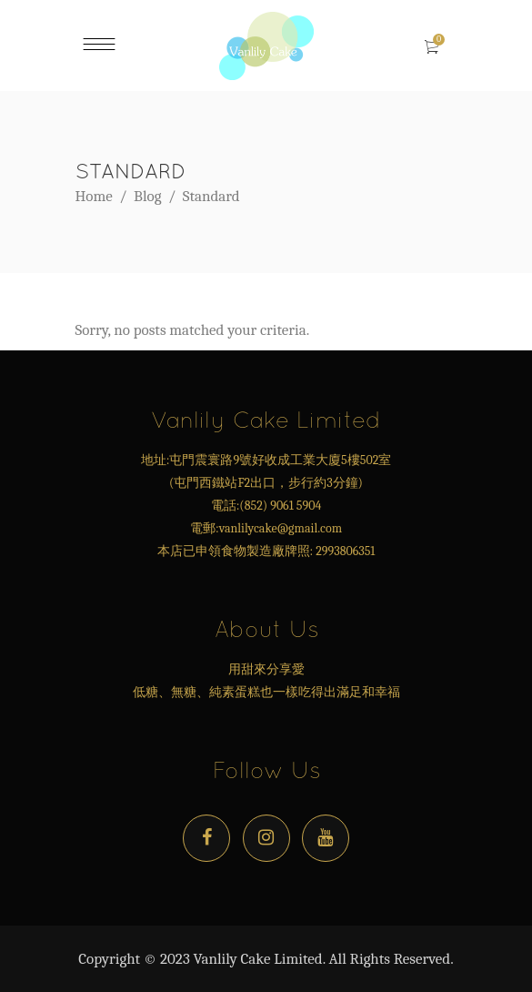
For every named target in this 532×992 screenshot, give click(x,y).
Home (94, 196)
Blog (147, 196)
